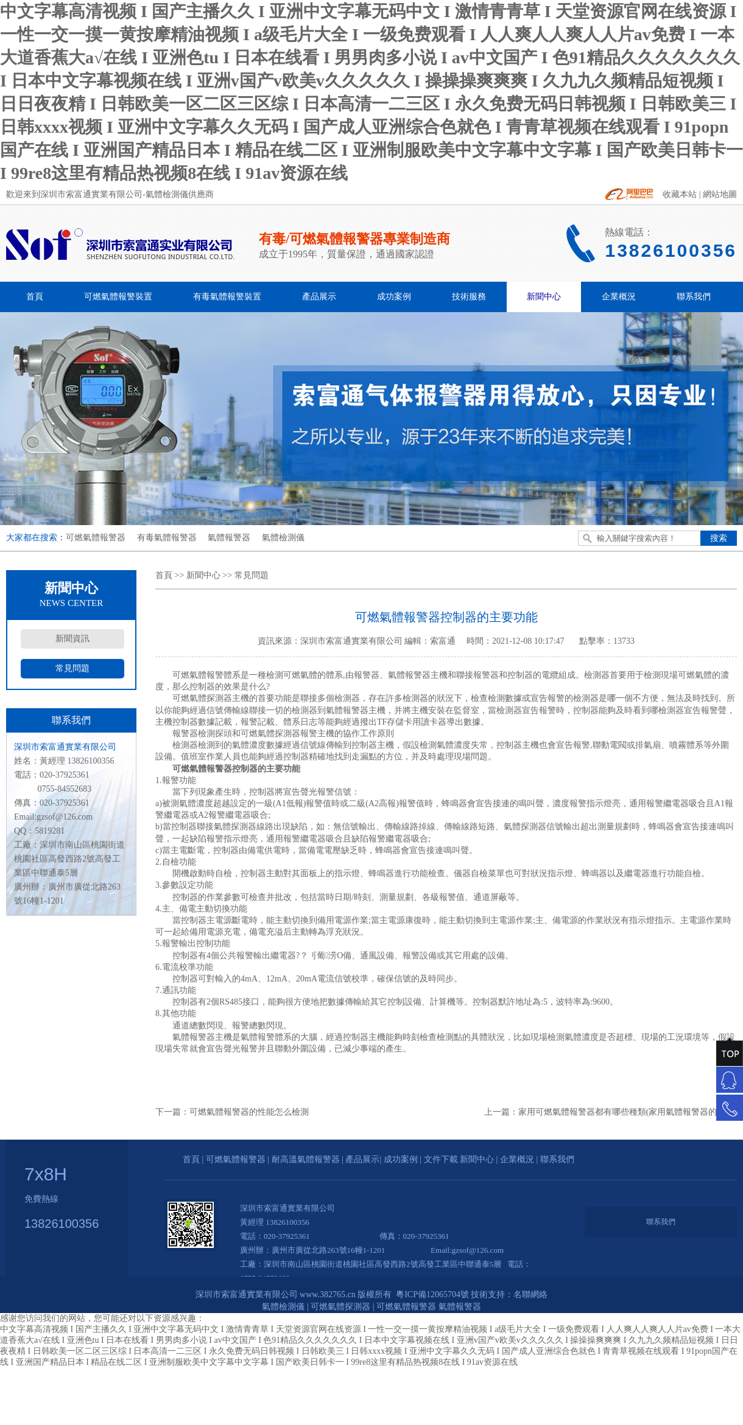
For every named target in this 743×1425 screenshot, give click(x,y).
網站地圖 (720, 194)
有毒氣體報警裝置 (227, 296)
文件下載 (441, 1159)
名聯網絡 (530, 1294)
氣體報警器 (229, 537)
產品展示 (319, 296)
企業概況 (619, 296)
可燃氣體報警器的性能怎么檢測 (249, 1112)
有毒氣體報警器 (167, 537)
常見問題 (72, 668)
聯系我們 (694, 296)
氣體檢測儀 (283, 537)
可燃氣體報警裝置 (118, 296)
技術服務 (469, 296)
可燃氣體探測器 (340, 1306)
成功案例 (394, 296)
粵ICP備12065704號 (431, 1294)
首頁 (34, 296)
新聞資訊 (72, 638)
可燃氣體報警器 (95, 537)
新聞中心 (544, 296)
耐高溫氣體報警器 (306, 1159)
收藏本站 (680, 194)
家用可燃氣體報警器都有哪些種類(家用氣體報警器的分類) (627, 1112)
